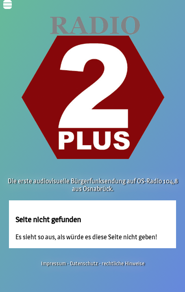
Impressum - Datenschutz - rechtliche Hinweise (92, 263)
